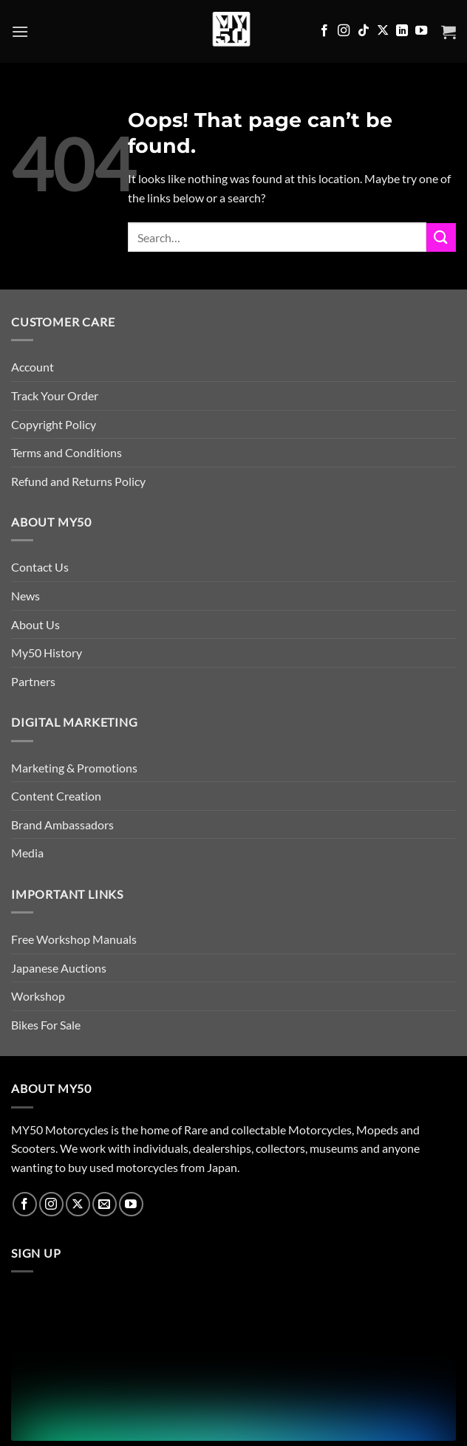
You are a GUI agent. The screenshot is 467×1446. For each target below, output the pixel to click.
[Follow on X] (383, 31)
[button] (20, 31)
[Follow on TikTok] (363, 31)
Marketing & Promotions (74, 768)
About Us (35, 624)
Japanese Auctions (58, 968)
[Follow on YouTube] (421, 31)
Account (32, 367)
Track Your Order (54, 395)
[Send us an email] (104, 1204)
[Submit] (441, 237)
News (25, 596)
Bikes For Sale (46, 1025)
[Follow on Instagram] (344, 31)
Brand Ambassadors (62, 825)
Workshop (38, 996)
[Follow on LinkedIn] (402, 31)
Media (27, 853)
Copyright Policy (53, 424)
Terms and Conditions (66, 452)
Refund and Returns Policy (78, 481)
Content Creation (56, 796)
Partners (33, 681)
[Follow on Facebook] (324, 31)
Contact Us (40, 567)
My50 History (46, 652)
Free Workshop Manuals (74, 939)
